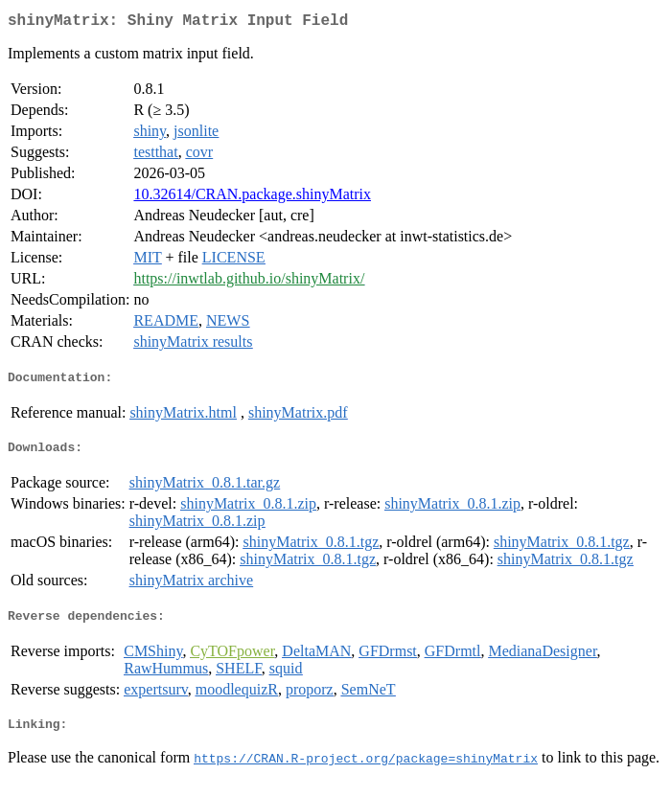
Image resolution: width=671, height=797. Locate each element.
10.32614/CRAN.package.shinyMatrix (252, 198)
